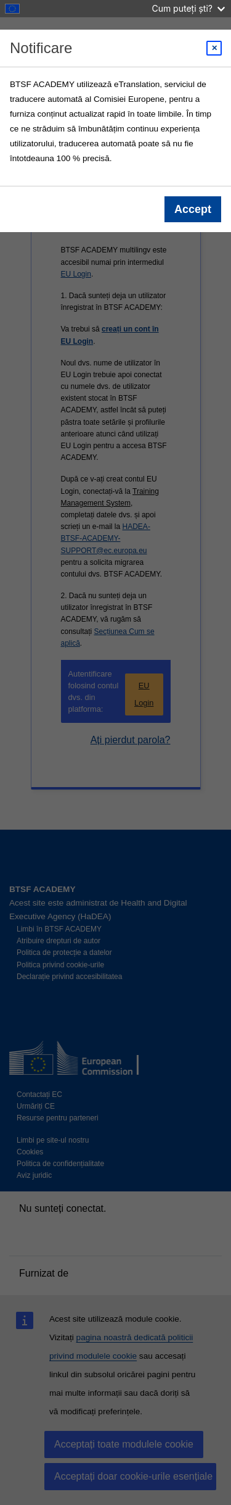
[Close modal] (214, 48)
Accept (192, 209)
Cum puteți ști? (188, 8)
